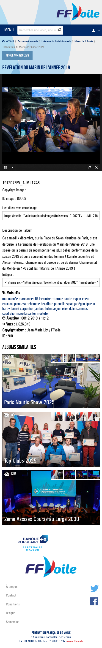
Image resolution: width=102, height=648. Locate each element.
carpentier (27, 308)
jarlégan (79, 303)
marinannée (10, 298)
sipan (69, 303)
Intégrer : (51, 279)
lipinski (90, 303)
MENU (9, 30)
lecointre (45, 298)
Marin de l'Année (83, 41)
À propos (11, 586)
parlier (32, 313)
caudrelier (9, 313)
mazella (22, 313)
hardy (6, 308)
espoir (77, 298)
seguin (56, 308)
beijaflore (47, 303)
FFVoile (78, 11)
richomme (33, 303)
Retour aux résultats (17, 55)
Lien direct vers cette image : (51, 213)
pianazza (20, 303)
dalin (72, 308)
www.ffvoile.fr (75, 641)
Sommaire (12, 622)
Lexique (10, 613)
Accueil (8, 41)
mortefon (43, 313)
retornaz (57, 298)
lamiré (15, 308)
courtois (7, 303)
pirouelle (59, 303)
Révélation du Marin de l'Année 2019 (36, 68)
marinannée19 (28, 298)
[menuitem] (94, 30)
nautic (68, 298)
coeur (86, 298)
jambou (39, 308)
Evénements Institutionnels (56, 41)
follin (48, 308)
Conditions (13, 604)
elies (65, 308)
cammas (82, 308)
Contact (11, 595)
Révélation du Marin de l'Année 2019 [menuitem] (23, 47)
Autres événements (28, 41)
